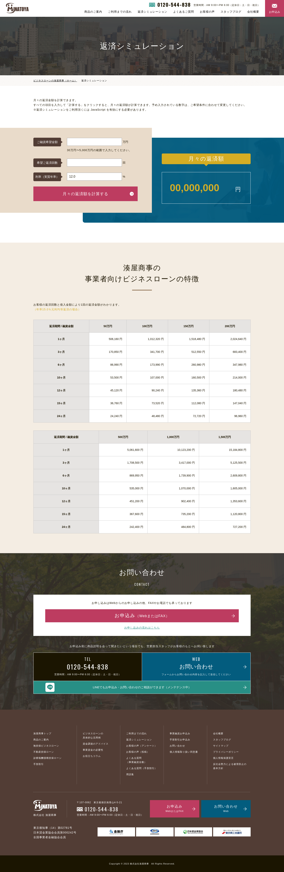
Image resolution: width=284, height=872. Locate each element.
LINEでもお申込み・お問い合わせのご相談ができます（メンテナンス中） (142, 687)
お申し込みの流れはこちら (142, 627)
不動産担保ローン (43, 752)
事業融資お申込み (180, 733)
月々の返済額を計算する (85, 194)
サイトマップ (221, 745)
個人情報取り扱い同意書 (184, 752)
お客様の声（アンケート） (141, 745)
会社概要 (253, 11)
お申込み (274, 11)
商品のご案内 (93, 11)
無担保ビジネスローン (46, 745)
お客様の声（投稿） (137, 752)
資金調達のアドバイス (95, 743)
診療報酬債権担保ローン (47, 758)
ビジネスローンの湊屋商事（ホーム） (55, 80)
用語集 (130, 774)
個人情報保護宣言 (223, 758)
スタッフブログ (231, 11)
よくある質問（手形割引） (141, 768)
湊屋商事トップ (42, 733)
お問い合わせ (177, 745)
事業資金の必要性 (93, 750)
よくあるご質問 (183, 11)
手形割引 (38, 764)
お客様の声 (207, 11)
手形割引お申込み (180, 739)
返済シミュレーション (152, 11)
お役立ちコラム (92, 756)
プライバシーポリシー (226, 752)
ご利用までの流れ (120, 11)
